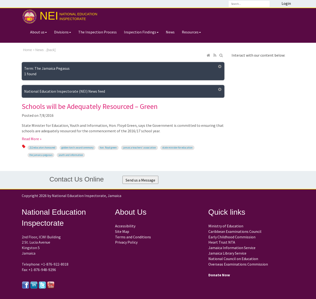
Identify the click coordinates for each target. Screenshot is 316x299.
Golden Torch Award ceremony (77, 147)
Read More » (31, 138)
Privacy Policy (126, 242)
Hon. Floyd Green (108, 147)
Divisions (62, 32)
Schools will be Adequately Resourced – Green (90, 106)
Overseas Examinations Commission (238, 264)
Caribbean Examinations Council (234, 231)
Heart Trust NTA (221, 242)
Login (286, 3)
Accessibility (125, 226)
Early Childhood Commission (231, 237)
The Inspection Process (97, 32)
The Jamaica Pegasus (40, 155)
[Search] (249, 4)
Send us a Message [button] (140, 180)
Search (274, 4)
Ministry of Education (225, 226)
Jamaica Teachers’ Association (139, 147)
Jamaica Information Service (231, 247)
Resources (191, 32)
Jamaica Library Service (227, 253)
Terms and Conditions (133, 237)
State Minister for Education (177, 147)
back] (51, 50)
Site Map (122, 231)
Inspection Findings (141, 32)
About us (38, 32)
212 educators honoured (42, 147)
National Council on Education (233, 258)
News (170, 32)
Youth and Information (71, 155)
